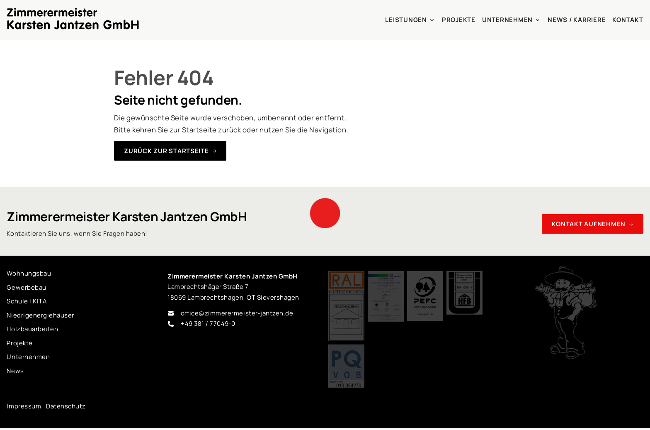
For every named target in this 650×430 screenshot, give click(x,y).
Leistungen (410, 19)
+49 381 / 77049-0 (208, 323)
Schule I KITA (27, 301)
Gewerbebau (26, 287)
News (15, 370)
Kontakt (627, 19)
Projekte (458, 19)
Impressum (24, 406)
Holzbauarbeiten (32, 329)
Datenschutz (66, 406)
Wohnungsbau (29, 273)
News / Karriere (577, 19)
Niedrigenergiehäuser (40, 315)
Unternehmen (511, 19)
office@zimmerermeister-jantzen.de (237, 313)
